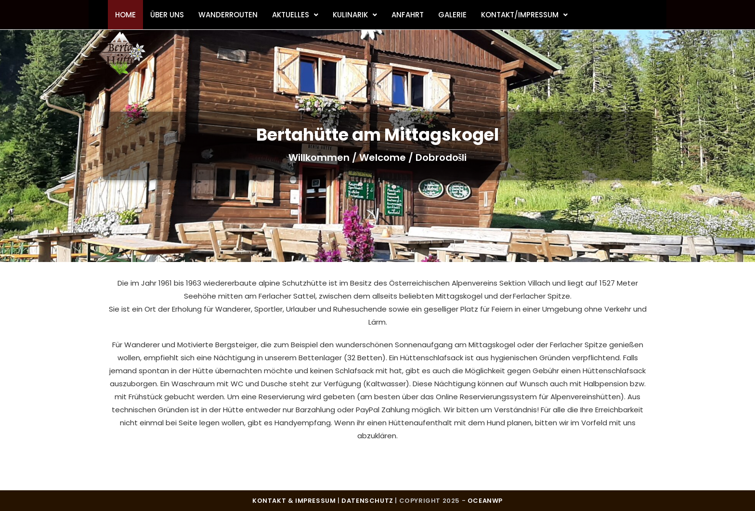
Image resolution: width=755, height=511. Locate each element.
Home (125, 15)
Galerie (452, 15)
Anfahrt (407, 15)
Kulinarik (355, 15)
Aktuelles (295, 15)
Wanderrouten (228, 15)
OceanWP (485, 500)
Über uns (167, 15)
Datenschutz (367, 500)
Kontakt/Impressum (524, 15)
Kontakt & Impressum (294, 500)
